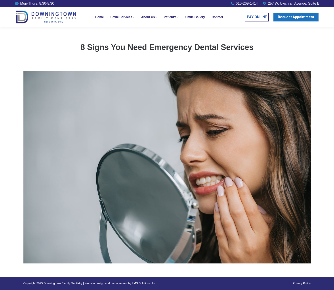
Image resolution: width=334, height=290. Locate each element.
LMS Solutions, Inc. (144, 283)
